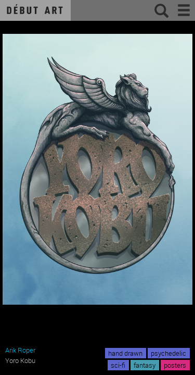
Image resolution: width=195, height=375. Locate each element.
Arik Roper (20, 350)
